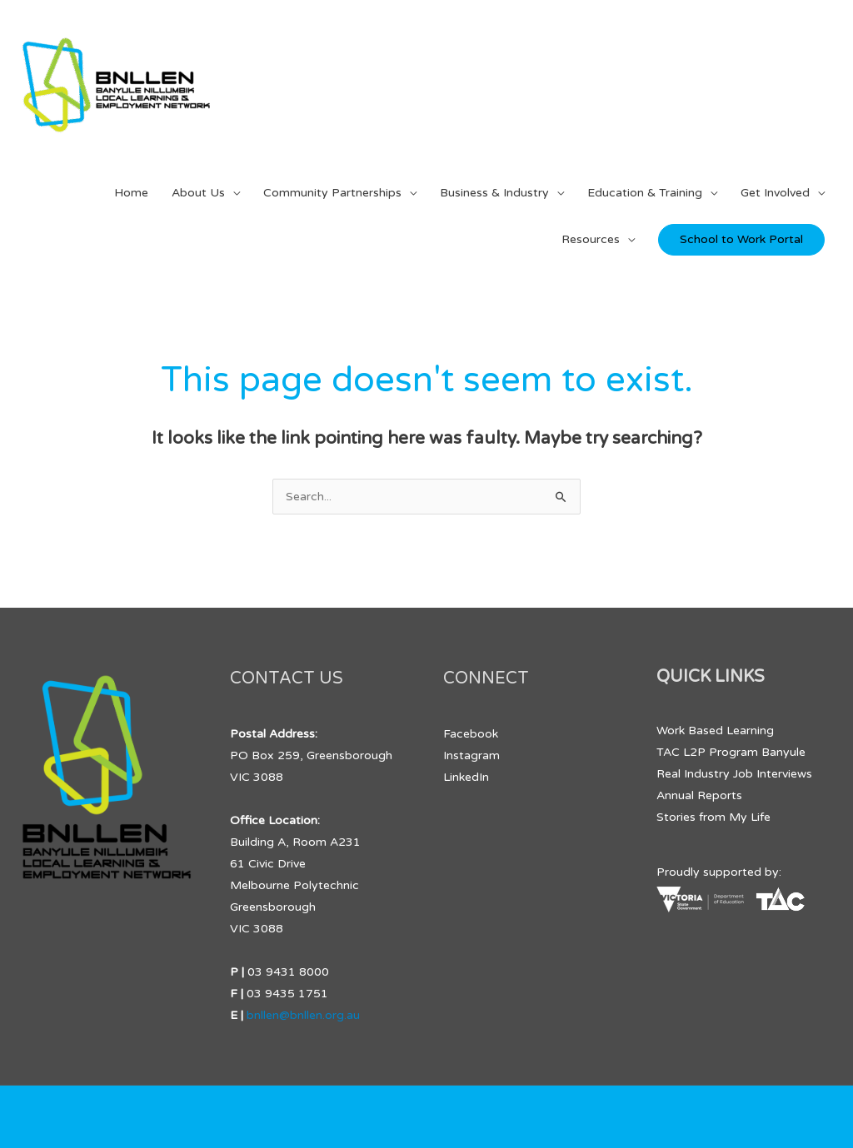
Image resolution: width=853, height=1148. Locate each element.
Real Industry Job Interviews (734, 774)
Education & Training (644, 193)
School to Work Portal (741, 239)
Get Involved (775, 193)
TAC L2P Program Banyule (731, 752)
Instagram (471, 755)
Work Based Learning (715, 730)
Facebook (470, 734)
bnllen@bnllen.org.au (303, 1015)
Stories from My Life (713, 817)
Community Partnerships (332, 193)
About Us (198, 193)
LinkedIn (466, 777)
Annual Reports (699, 795)
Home (131, 193)
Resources (590, 239)
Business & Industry (494, 193)
